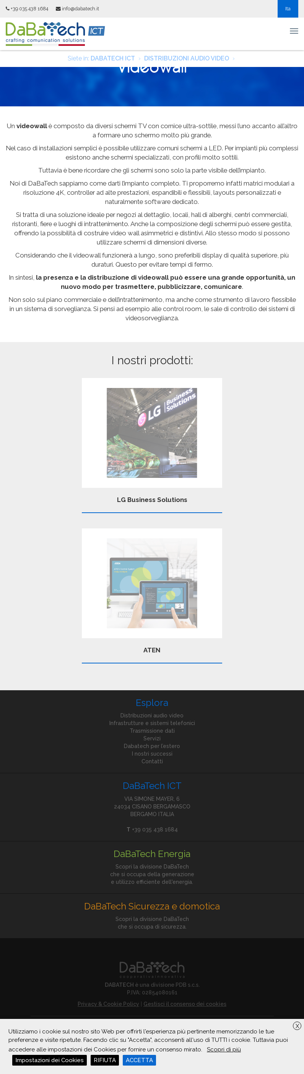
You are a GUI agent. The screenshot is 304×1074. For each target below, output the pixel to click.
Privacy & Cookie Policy (108, 1004)
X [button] (297, 1026)
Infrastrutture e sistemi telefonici (152, 723)
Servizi (152, 738)
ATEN (152, 591)
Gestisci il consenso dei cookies (184, 1004)
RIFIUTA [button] (105, 1060)
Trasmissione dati (152, 731)
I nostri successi (152, 754)
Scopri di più (224, 1049)
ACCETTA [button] (139, 1060)
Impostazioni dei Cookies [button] (49, 1060)
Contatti (152, 761)
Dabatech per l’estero (152, 746)
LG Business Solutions (152, 441)
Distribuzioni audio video (152, 715)
